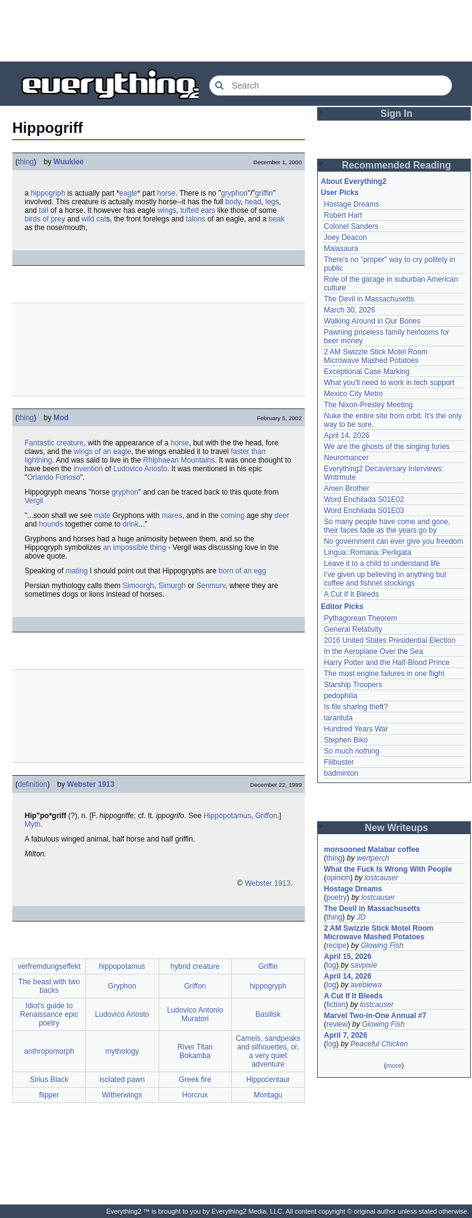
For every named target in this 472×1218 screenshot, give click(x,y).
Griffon (266, 815)
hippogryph (268, 986)
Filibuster (339, 762)
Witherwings (122, 1095)
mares (172, 515)
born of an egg (242, 571)
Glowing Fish (382, 945)
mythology (122, 1051)
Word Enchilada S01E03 (364, 510)
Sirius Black (49, 1079)
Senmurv (210, 585)
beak (277, 219)
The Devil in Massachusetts (369, 299)
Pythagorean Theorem (360, 618)
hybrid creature (194, 966)
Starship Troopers (353, 684)
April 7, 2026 (346, 1035)
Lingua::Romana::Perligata (367, 552)
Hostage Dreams (351, 204)
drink (130, 524)
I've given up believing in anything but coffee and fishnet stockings (385, 578)
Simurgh (172, 585)
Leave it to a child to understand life (382, 563)
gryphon (234, 193)
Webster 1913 (90, 784)
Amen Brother (346, 488)
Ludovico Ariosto (140, 468)
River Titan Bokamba (195, 1051)
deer (282, 515)
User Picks (339, 192)
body (233, 201)
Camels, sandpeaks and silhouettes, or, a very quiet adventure (267, 1051)
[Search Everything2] (330, 85)
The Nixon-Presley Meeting (368, 404)
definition (32, 784)
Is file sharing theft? (356, 707)
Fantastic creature (54, 443)
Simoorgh (138, 585)
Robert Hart (343, 215)
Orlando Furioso (53, 477)
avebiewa (366, 985)
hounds (51, 524)
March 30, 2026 (349, 310)
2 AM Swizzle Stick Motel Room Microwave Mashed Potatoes (376, 356)
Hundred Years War (356, 729)
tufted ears (198, 210)
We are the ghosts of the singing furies (387, 446)
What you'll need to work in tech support (389, 382)
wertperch (372, 858)
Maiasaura (341, 248)
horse (166, 193)
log (331, 965)
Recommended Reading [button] (396, 165)
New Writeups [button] (396, 827)
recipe (336, 945)
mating (77, 571)
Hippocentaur (267, 1079)
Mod (61, 417)
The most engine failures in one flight (384, 673)
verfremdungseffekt (49, 966)
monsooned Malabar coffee (371, 849)
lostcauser (381, 878)
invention (88, 468)
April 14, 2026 (346, 435)
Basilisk (268, 1014)
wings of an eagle (102, 451)
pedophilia (341, 695)
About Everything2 (354, 181)
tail (43, 210)
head (253, 201)
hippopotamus (122, 966)
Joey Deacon (345, 237)
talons (195, 219)
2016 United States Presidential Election (389, 640)
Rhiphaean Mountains (179, 460)
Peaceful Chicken (378, 1044)
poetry (336, 897)
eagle (128, 193)
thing (26, 161)
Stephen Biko (346, 740)
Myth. (33, 824)
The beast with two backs (49, 986)
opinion (338, 878)
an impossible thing (134, 547)
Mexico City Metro (353, 393)
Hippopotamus (227, 815)
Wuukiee (68, 161)
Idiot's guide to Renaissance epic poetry (49, 1014)
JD (361, 917)
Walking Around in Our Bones (372, 321)
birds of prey (45, 219)
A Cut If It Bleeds (351, 594)
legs (272, 201)
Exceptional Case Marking (366, 371)
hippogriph (48, 193)
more (393, 1065)
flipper (49, 1095)
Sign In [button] (396, 113)
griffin (264, 193)
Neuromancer (346, 457)
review (337, 1024)
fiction (335, 1004)
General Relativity (353, 629)
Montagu (268, 1095)
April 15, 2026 (347, 956)
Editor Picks (342, 606)
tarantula (338, 718)
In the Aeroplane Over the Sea (373, 651)
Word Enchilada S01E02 (364, 499)
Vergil (34, 500)
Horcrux (195, 1095)
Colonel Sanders (351, 226)
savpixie (363, 965)
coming (233, 515)
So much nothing (351, 751)
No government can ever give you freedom (393, 541)
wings (166, 210)
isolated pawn (122, 1079)
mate (102, 515)
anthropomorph (49, 1051)
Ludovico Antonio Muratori (195, 1014)
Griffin (268, 966)
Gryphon (122, 986)
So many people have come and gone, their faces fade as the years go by (387, 526)
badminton (341, 773)
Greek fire (195, 1079)
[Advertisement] (236, 30)
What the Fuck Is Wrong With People (388, 869)
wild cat (94, 219)
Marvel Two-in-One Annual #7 (375, 1015)
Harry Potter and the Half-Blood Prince (387, 662)
